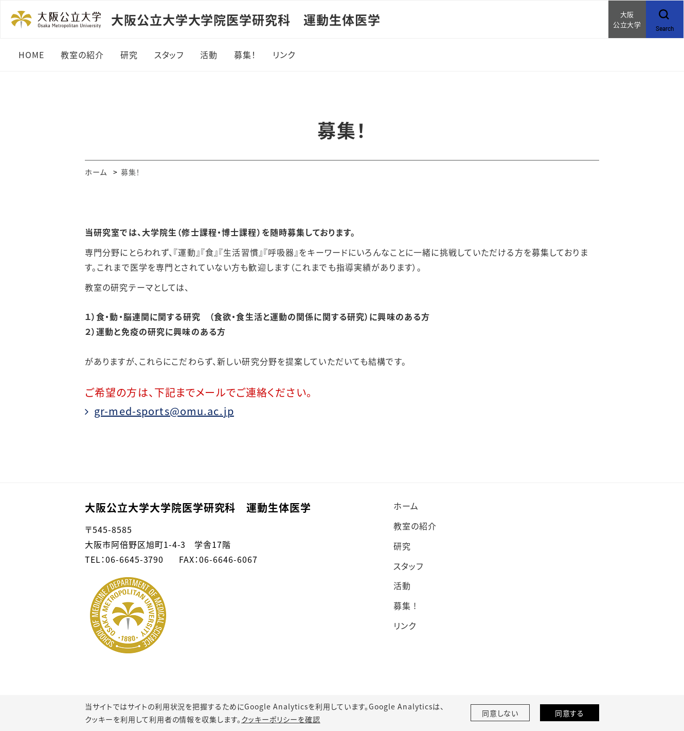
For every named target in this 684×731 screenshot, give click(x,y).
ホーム (96, 172)
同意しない (500, 713)
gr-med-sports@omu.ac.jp (164, 410)
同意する (570, 713)
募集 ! (405, 605)
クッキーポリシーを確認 (280, 719)
